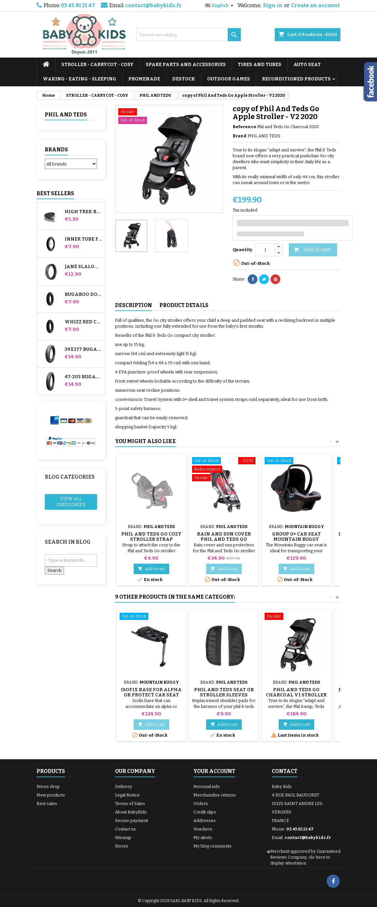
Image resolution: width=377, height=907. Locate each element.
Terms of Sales (130, 803)
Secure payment (131, 820)
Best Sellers (55, 193)
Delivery (123, 786)
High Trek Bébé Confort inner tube (83, 211)
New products (51, 795)
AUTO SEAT (307, 64)
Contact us (125, 829)
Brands (56, 149)
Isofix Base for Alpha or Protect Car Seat (151, 692)
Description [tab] (133, 305)
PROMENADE (144, 79)
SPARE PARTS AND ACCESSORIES (186, 64)
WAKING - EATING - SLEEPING (79, 79)
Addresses (204, 820)
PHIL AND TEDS (66, 114)
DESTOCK (183, 79)
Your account (214, 771)
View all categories (71, 501)
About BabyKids (131, 812)
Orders (200, 803)
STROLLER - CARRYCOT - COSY (97, 64)
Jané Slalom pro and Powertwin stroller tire (83, 266)
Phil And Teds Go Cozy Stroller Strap (151, 536)
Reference (244, 126)
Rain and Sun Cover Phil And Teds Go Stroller (224, 539)
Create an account (315, 5)
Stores (121, 846)
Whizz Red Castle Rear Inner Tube (83, 322)
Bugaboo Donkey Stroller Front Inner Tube (83, 294)
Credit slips (204, 812)
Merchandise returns (214, 795)
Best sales (47, 803)
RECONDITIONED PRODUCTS (296, 79)
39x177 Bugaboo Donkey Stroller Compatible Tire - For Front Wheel (83, 349)
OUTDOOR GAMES (228, 79)
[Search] (188, 34)
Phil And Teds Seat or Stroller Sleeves (224, 692)
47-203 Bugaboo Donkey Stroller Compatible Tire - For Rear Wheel (83, 377)
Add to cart (312, 250)
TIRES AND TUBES (259, 64)
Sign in (273, 5)
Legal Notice (127, 795)
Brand (240, 135)
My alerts (202, 837)
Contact (284, 771)
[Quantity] (265, 249)
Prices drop (48, 786)
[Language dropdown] (220, 5)
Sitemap (123, 837)
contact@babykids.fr (153, 5)
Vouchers (202, 829)
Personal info (206, 786)
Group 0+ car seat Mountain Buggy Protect (296, 539)
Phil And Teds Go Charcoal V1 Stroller (296, 692)
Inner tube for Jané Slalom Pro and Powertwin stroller (83, 239)
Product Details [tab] (183, 305)
